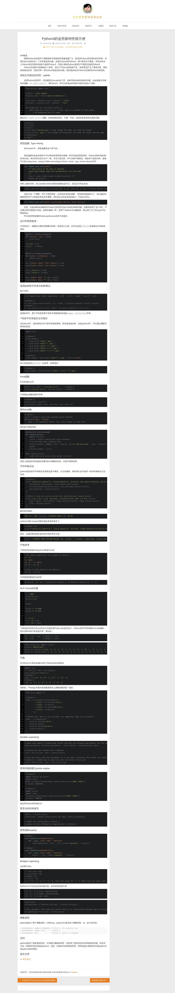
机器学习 (88, 26)
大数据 (100, 26)
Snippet (74, 972)
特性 (64, 43)
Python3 (58, 43)
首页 (49, 26)
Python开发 (61, 26)
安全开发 (75, 26)
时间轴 (125, 26)
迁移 (68, 43)
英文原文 (27, 959)
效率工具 (112, 26)
